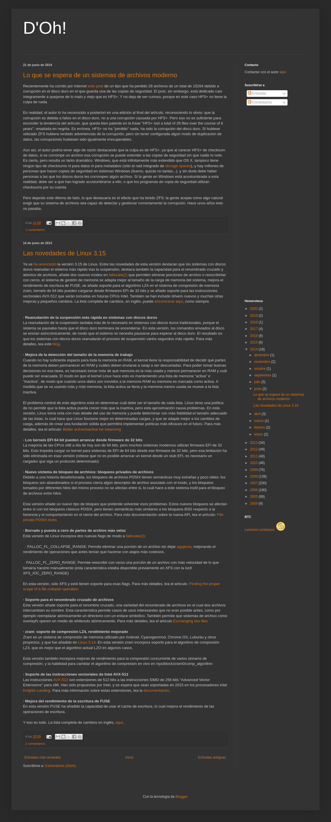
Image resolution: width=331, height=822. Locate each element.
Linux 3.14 (87, 642)
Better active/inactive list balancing (92, 429)
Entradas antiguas (212, 757)
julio (257, 382)
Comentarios (260, 102)
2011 (254, 456)
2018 (254, 322)
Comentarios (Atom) (60, 766)
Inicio (129, 757)
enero (259, 434)
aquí (119, 722)
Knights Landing (36, 690)
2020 (254, 309)
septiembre (263, 375)
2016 (254, 336)
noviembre (262, 362)
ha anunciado (44, 264)
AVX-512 (60, 680)
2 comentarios (35, 743)
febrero (260, 427)
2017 (254, 329)
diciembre (262, 355)
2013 (254, 443)
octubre (260, 369)
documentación (156, 690)
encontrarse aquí (169, 301)
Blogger (181, 797)
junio (258, 389)
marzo (259, 421)
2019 (254, 316)
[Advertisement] (268, 202)
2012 (254, 449)
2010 (254, 463)
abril (258, 414)
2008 (254, 476)
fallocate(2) (118, 275)
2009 (254, 470)
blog (56, 344)
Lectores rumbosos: (265, 530)
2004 (254, 504)
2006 (254, 490)
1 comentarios (35, 229)
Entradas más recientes (42, 757)
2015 (254, 342)
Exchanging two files (190, 621)
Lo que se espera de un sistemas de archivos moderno (100, 75)
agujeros (184, 546)
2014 (254, 349)
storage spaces (178, 166)
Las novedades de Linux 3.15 (64, 253)
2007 (254, 483)
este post (95, 86)
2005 (254, 497)
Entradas (257, 93)
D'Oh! (45, 27)
